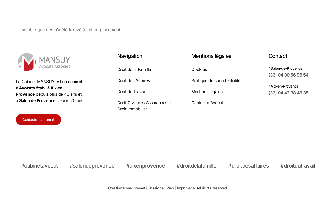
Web (170, 188)
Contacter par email (38, 119)
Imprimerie (186, 188)
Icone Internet (134, 188)
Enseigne (156, 188)
